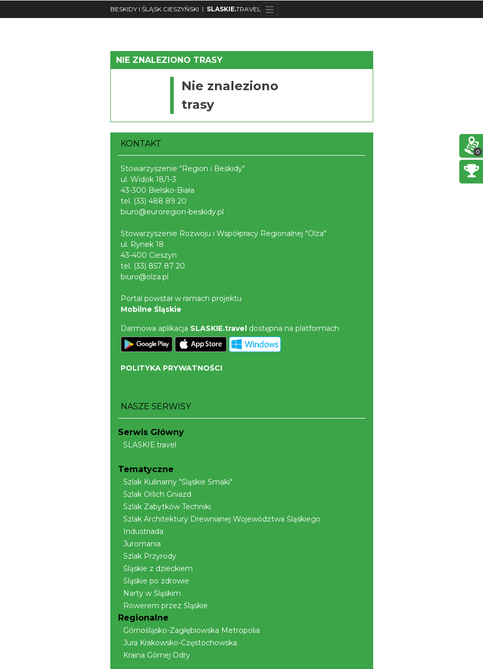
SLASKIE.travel (147, 444)
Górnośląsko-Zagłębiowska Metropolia (189, 630)
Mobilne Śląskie (151, 309)
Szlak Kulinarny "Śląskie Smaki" (175, 482)
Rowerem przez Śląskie (163, 605)
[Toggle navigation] (270, 9)
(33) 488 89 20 (160, 201)
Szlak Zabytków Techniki (164, 506)
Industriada (140, 531)
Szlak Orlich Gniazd (154, 494)
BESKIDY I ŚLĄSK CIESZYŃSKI (154, 9)
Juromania (139, 543)
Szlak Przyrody (147, 556)
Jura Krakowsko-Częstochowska (177, 642)
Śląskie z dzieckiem (155, 568)
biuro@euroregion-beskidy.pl (172, 211)
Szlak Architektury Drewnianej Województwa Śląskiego (219, 519)
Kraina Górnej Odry (154, 655)
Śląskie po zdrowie (153, 581)
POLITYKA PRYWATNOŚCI (171, 368)
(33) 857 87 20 (159, 266)
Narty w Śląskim (149, 593)
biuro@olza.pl (145, 276)
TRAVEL (234, 9)
